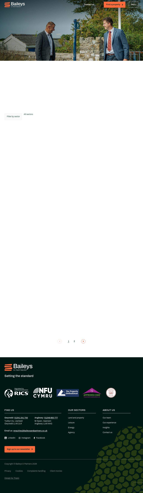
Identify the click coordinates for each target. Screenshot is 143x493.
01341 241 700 (21, 418)
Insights (106, 428)
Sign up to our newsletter (21, 449)
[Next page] (83, 341)
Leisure (71, 423)
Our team (107, 418)
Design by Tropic (11, 478)
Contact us (91, 5)
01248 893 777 (51, 418)
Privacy (7, 471)
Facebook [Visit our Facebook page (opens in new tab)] (39, 438)
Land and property (76, 418)
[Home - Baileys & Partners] (14, 4)
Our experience (109, 423)
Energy (71, 428)
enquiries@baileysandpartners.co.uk (30, 431)
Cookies (19, 471)
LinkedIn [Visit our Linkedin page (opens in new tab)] (9, 438)
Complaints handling (36, 471)
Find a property (115, 5)
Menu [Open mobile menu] (133, 4)
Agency (71, 432)
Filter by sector (13, 116)
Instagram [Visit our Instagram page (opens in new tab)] (24, 438)
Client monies (56, 471)
